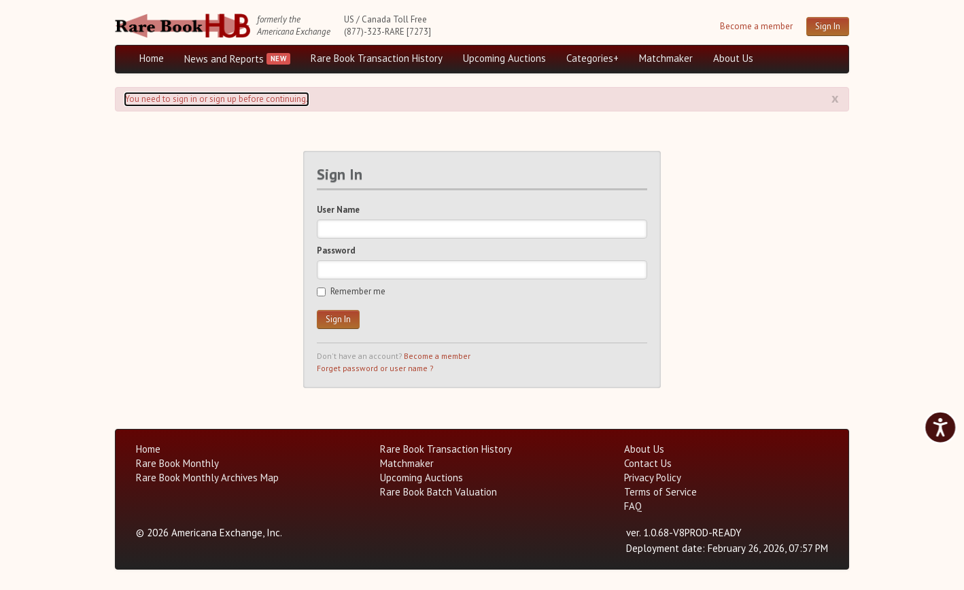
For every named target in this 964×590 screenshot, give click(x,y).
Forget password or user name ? (375, 368)
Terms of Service (660, 491)
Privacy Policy (652, 477)
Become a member (756, 26)
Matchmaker (666, 58)
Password (336, 250)
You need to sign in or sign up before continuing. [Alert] (216, 99)
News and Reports (224, 58)
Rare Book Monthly (177, 463)
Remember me (351, 291)
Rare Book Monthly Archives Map (207, 477)
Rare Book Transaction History (377, 58)
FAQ (633, 506)
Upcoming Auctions (504, 58)
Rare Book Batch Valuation (438, 491)
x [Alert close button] (835, 98)
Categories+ (592, 58)
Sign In (827, 26)
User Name (338, 209)
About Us (733, 58)
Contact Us (648, 463)
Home (151, 58)
